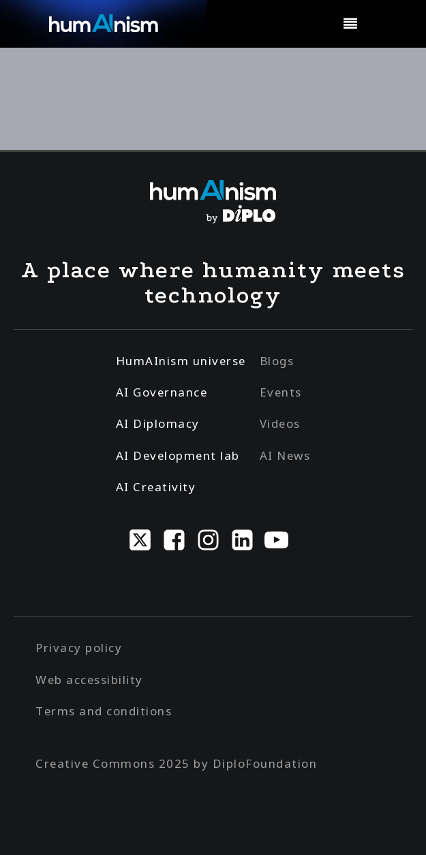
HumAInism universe (181, 361)
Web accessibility (89, 679)
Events (281, 392)
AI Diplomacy (158, 423)
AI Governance (162, 392)
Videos (280, 423)
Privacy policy (78, 647)
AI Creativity (156, 487)
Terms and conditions (103, 711)
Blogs (277, 361)
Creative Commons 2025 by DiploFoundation (176, 763)
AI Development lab (178, 455)
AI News (285, 455)
